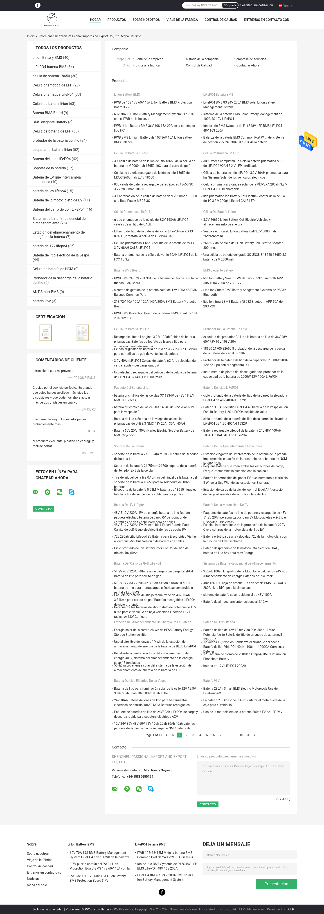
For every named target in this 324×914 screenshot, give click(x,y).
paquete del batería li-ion (52, 150)
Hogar (95, 20)
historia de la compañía (202, 59)
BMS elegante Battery (50, 122)
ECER (290, 909)
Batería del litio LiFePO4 (52, 159)
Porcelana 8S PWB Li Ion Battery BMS (92, 909)
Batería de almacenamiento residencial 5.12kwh (236, 601)
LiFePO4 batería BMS (50, 67)
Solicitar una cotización (256, 5)
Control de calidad (221, 20)
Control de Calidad (199, 65)
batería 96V (42, 301)
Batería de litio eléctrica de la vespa (61, 255)
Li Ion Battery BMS (47, 57)
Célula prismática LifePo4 (53, 94)
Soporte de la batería (49, 168)
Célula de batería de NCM (53, 269)
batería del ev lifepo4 (49, 191)
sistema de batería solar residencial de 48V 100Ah (238, 594)
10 (241, 735)
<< (172, 735)
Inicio (31, 36)
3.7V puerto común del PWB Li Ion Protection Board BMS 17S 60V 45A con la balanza (100, 867)
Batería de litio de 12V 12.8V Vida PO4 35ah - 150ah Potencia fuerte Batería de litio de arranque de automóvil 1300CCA (242, 634)
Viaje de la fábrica (182, 20)
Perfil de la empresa (149, 59)
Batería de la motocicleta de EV (58, 200)
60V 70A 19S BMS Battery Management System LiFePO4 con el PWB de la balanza (100, 855)
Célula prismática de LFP (52, 85)
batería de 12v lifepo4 (50, 246)
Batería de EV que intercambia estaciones (233, 446)
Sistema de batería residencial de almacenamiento (59, 220)
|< (166, 735)
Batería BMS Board (48, 113)
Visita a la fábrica (147, 65)
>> (248, 735)
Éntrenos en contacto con (266, 20)
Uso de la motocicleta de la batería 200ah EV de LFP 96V (243, 712)
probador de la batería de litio (56, 140)
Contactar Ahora (247, 65)
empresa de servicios (251, 59)
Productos (116, 20)
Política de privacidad (48, 909)
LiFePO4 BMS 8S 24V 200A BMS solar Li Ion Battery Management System (165, 877)
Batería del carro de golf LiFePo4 (59, 209)
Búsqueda (230, 5)
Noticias (33, 879)
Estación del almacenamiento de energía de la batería (59, 234)
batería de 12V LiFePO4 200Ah (224, 666)
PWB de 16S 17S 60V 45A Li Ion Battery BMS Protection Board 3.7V (98, 878)
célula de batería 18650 (51, 76)
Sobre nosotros (146, 20)
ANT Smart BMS (46, 292)
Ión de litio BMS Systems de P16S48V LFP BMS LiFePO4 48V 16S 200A (167, 866)
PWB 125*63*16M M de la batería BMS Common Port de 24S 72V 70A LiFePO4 (165, 855)
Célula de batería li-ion (50, 104)
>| (255, 735)
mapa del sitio (37, 885)
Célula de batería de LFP (52, 131)
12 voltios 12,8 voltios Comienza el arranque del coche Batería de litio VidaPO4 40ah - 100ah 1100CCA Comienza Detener (243, 646)
